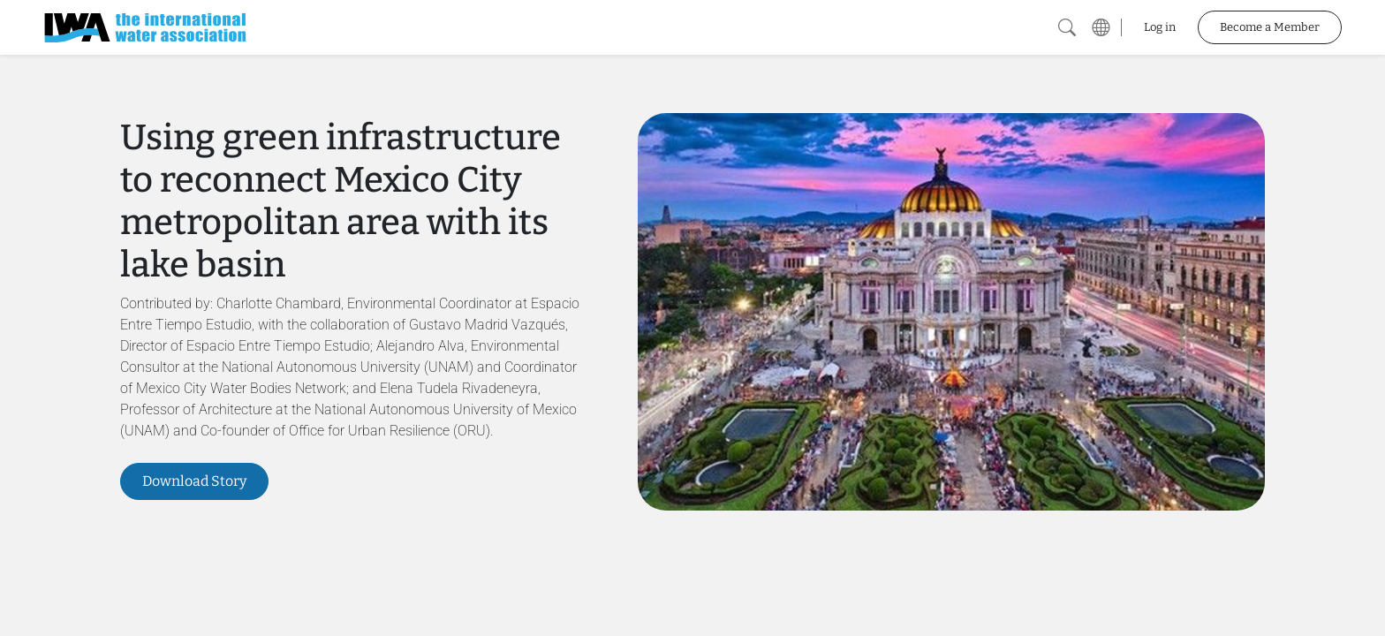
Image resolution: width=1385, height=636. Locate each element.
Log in (1160, 27)
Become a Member (1270, 27)
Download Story (194, 481)
